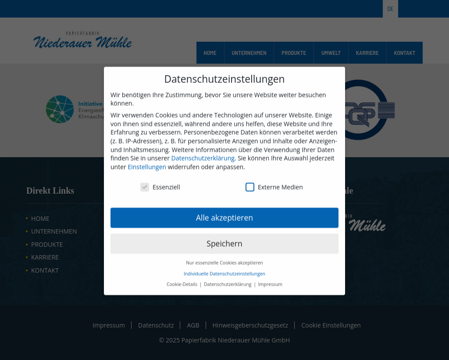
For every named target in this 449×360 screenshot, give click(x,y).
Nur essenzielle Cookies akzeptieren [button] (224, 271)
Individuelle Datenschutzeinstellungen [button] (224, 281)
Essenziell (160, 195)
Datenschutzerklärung (203, 166)
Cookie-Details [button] (183, 292)
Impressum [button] (270, 292)
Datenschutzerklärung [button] (228, 292)
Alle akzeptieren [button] (224, 225)
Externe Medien (274, 195)
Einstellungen (147, 174)
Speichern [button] (224, 251)
